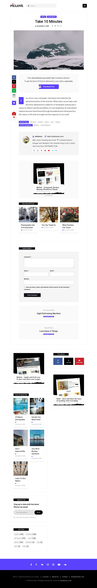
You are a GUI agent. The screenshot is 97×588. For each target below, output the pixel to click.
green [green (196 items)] (19, 542)
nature (58, 122)
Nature (43, 16)
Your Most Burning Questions (35, 451)
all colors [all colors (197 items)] (20, 538)
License (46, 577)
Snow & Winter (52, 16)
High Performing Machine (49, 313)
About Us (55, 577)
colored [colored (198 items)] (31, 534)
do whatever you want (41, 78)
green (47, 122)
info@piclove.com (77, 577)
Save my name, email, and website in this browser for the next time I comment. (47, 288)
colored (40, 122)
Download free (46, 86)
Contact (65, 577)
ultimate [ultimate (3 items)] (30, 542)
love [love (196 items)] (32, 538)
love (52, 122)
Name (26, 271)
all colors (33, 122)
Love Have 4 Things (49, 331)
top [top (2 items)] (39, 542)
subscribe (68, 81)
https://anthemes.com (55, 136)
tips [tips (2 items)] (17, 546)
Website (26, 279)
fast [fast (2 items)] (25, 546)
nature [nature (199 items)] (19, 534)
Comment (27, 257)
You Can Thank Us (49, 225)
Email (52, 271)
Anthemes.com (65, 581)
